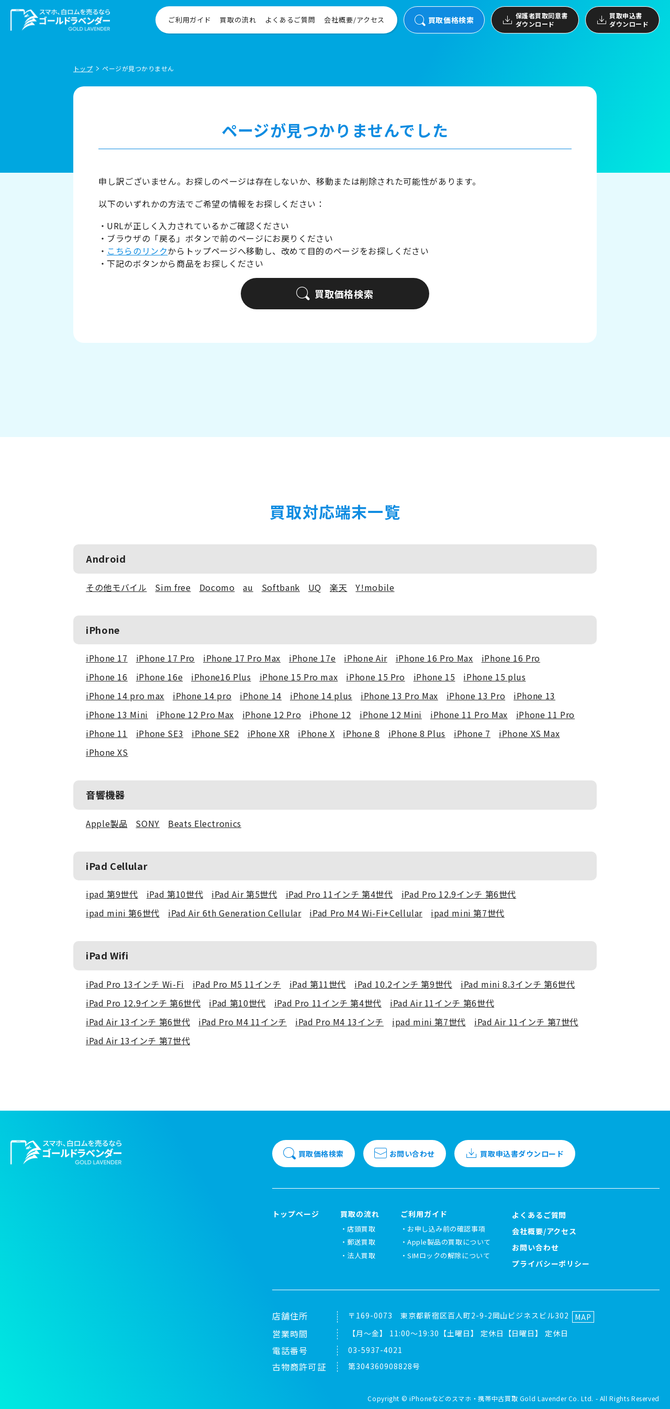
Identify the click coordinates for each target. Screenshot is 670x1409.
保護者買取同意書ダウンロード (534, 19)
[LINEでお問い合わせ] (649, 1388)
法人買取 (361, 1255)
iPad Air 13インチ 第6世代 (138, 1021)
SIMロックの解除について (448, 1255)
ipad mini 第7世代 (468, 913)
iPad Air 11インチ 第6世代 (442, 1003)
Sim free (173, 587)
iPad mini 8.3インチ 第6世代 (518, 984)
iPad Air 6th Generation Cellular (234, 913)
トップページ (295, 1214)
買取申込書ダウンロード (622, 19)
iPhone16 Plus (221, 676)
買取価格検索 (444, 20)
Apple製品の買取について (448, 1242)
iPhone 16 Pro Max (434, 658)
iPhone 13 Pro (475, 695)
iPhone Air (365, 658)
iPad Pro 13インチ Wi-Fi (135, 984)
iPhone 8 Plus (416, 733)
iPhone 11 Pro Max (469, 714)
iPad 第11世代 (317, 984)
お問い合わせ (404, 1153)
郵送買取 (361, 1242)
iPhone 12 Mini (391, 714)
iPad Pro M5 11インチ (237, 984)
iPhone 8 (361, 733)
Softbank (281, 587)
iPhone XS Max (529, 733)
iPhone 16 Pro (511, 658)
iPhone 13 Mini (117, 714)
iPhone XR (269, 733)
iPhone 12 (330, 714)
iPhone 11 (107, 733)
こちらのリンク (137, 250)
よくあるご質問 (290, 20)
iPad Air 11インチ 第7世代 (526, 1021)
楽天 (338, 587)
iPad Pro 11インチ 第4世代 (339, 894)
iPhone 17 (107, 658)
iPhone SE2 (215, 733)
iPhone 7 (472, 733)
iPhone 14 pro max (125, 695)
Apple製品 (106, 823)
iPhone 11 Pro (545, 714)
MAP (583, 1317)
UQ (314, 587)
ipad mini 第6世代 (123, 913)
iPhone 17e (312, 658)
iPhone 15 (434, 676)
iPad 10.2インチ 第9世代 (403, 984)
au (248, 587)
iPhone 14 (261, 695)
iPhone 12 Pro (271, 714)
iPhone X (316, 733)
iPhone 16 (107, 676)
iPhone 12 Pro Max (195, 714)
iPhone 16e (159, 676)
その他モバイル (116, 587)
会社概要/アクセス (354, 20)
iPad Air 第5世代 (244, 894)
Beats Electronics (204, 823)
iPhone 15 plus (494, 676)
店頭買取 (361, 1229)
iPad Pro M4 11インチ (242, 1021)
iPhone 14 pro (202, 695)
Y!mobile (374, 587)
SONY (148, 823)
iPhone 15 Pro (375, 676)
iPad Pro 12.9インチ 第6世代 (458, 894)
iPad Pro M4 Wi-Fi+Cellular (365, 913)
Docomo (217, 587)
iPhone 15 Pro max (299, 676)
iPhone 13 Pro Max (399, 695)
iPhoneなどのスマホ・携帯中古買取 (463, 1398)
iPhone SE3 (159, 733)
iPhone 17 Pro (165, 658)
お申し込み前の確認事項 (446, 1229)
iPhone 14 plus (321, 695)
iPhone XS (107, 752)
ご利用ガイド (189, 20)
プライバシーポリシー (551, 1263)
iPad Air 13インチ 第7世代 (138, 1040)
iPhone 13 (534, 695)
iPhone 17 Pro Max (242, 658)
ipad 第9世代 (112, 894)
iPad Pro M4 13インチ (339, 1021)
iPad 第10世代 (175, 894)
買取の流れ (238, 20)
